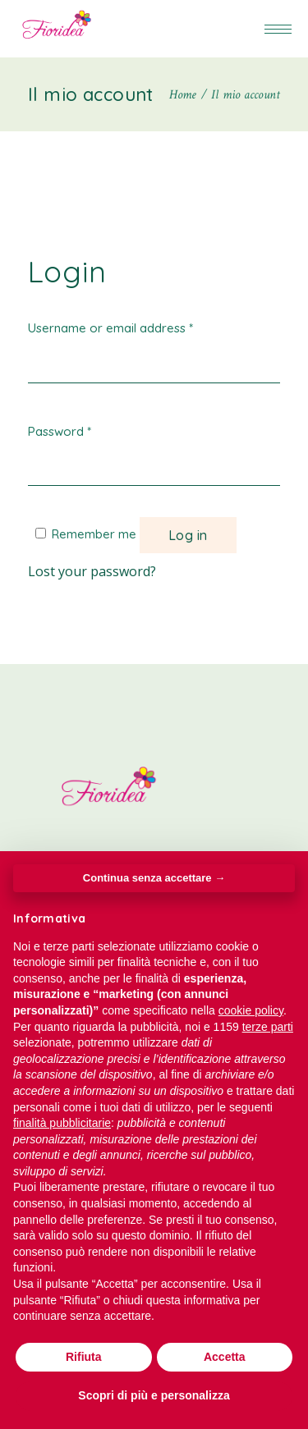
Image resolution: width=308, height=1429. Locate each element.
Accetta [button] (225, 1356)
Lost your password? (92, 571)
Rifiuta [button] (84, 1356)
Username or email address (110, 328)
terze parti (267, 1026)
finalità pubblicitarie (62, 1122)
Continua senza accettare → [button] (154, 878)
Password (59, 431)
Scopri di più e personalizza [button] (153, 1395)
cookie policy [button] (250, 1010)
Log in (188, 535)
